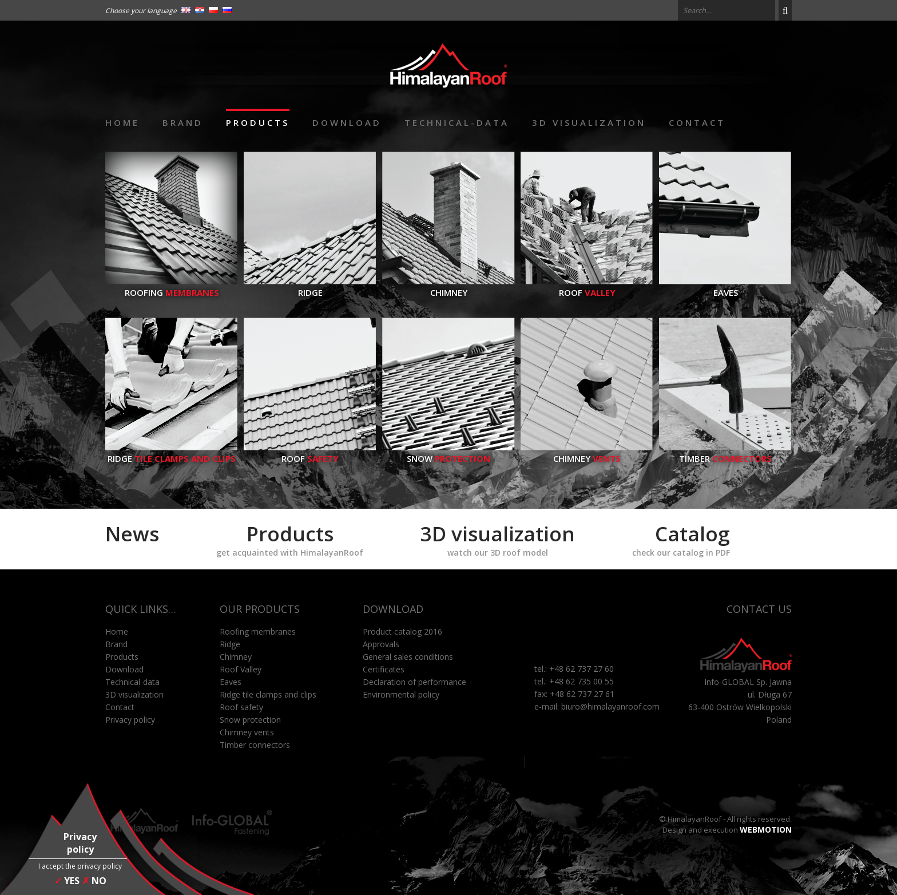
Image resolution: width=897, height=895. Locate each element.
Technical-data (456, 122)
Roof (587, 286)
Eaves (725, 286)
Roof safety (241, 707)
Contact (697, 122)
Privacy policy (130, 719)
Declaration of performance (414, 681)
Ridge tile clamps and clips (268, 694)
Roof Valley (240, 669)
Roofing (171, 286)
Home (122, 122)
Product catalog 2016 (402, 631)
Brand (182, 122)
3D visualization (589, 122)
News (132, 533)
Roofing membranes (258, 631)
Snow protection (250, 719)
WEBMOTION (766, 829)
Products (257, 122)
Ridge (310, 286)
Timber (725, 452)
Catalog (681, 539)
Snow (448, 452)
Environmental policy (401, 694)
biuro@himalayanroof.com (610, 706)
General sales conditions (408, 656)
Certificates (383, 669)
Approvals (381, 644)
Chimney (448, 286)
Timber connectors (255, 744)
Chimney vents (247, 732)
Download (347, 122)
